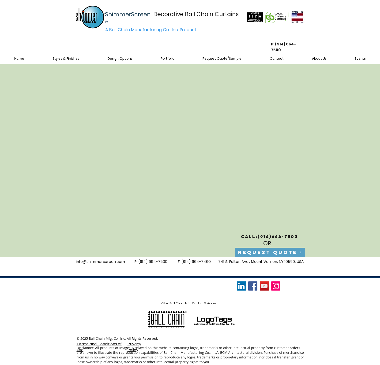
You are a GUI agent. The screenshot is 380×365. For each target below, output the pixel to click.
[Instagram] (275, 286)
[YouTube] (264, 286)
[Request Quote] (270, 252)
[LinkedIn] (241, 286)
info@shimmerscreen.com (100, 261)
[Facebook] (252, 286)
